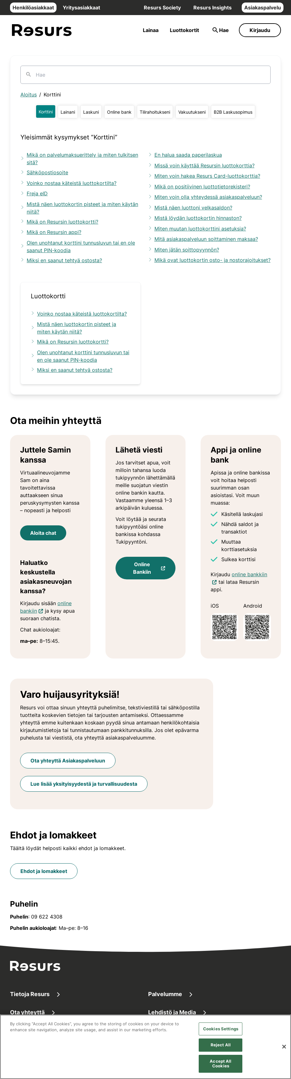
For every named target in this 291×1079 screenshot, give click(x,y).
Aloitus (28, 94)
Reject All (221, 1051)
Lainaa (151, 30)
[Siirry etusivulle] (41, 30)
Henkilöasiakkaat (33, 7)
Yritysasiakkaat (81, 7)
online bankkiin (249, 573)
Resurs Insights (212, 7)
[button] (45, 111)
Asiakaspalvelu (262, 7)
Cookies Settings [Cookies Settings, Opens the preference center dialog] (220, 1034)
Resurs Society (162, 7)
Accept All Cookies (220, 1070)
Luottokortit (184, 30)
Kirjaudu (260, 30)
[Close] (284, 1053)
